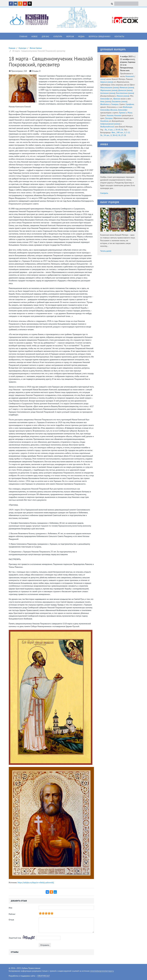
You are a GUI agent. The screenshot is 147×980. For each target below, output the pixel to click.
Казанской (129, 76)
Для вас (45, 36)
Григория (108, 118)
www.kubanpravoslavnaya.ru (102, 971)
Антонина (104, 93)
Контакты (119, 36)
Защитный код (15, 938)
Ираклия (116, 98)
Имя (10, 908)
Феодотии (104, 104)
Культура (58, 36)
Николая (109, 115)
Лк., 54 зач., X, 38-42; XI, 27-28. (113, 135)
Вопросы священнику (99, 36)
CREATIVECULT (43, 976)
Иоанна (120, 96)
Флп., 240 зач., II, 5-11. (121, 132)
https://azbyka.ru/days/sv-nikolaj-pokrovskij (36, 882)
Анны (102, 101)
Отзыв (11, 919)
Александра (105, 98)
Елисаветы (116, 101)
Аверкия (103, 82)
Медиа (81, 36)
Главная (23, 36)
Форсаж (70, 36)
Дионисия (122, 90)
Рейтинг (12, 914)
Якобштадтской (107, 126)
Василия (113, 110)
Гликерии (115, 104)
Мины (129, 112)
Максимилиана (106, 87)
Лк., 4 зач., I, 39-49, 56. (114, 129)
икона (102, 79)
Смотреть (104, 193)
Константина (122, 93)
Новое (34, 36)
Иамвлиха (123, 87)
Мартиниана (105, 90)
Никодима (104, 121)
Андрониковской (107, 124)
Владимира (127, 107)
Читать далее (105, 251)
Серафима (130, 104)
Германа (122, 112)
